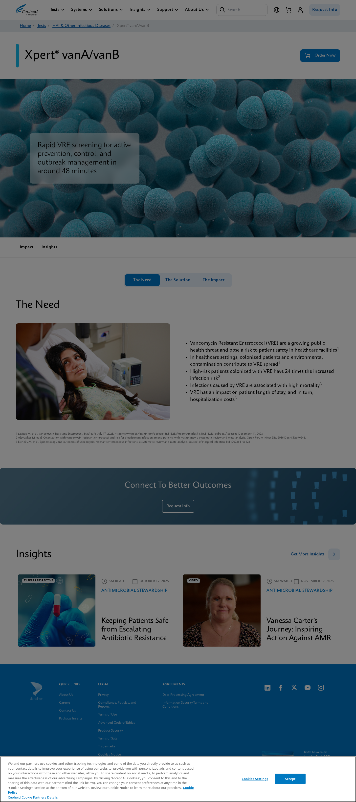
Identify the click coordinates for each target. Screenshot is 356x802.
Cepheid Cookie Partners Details (33, 797)
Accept (290, 778)
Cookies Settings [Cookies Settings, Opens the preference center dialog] (255, 778)
